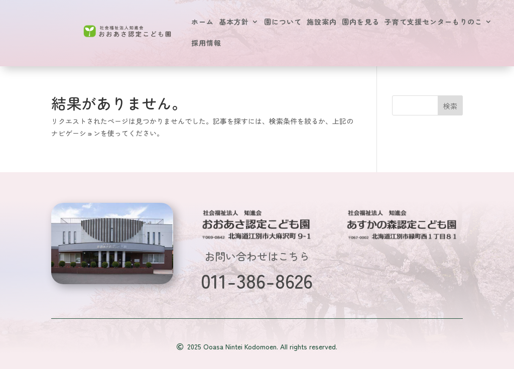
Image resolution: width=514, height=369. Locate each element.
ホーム (202, 22)
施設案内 (322, 22)
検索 (450, 106)
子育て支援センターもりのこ (433, 22)
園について (283, 22)
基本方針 (234, 22)
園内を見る (360, 22)
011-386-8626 (257, 280)
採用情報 (206, 43)
